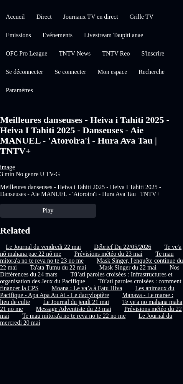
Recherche (151, 72)
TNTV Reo (116, 53)
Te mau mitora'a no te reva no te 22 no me (73, 315)
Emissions (18, 35)
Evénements (58, 35)
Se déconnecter (24, 72)
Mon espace (112, 72)
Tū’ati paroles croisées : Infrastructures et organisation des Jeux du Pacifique (86, 277)
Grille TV (141, 16)
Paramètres (19, 90)
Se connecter (70, 72)
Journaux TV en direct (90, 16)
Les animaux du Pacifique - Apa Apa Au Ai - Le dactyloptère (87, 291)
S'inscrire (152, 53)
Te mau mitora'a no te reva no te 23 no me (87, 257)
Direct (44, 16)
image (7, 167)
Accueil (15, 16)
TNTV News (75, 53)
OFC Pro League (26, 53)
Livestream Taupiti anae (113, 35)
